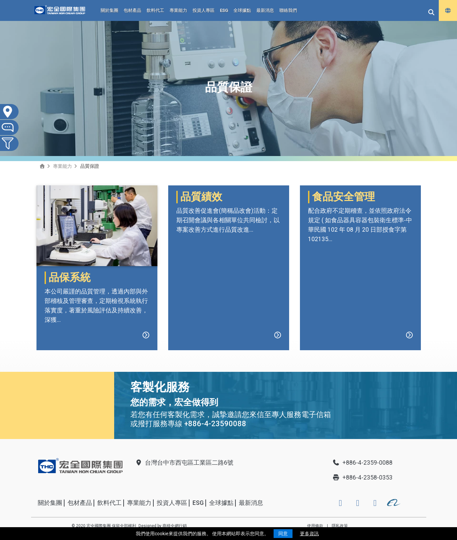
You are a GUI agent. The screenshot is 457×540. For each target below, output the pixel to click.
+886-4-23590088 (215, 423)
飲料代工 (155, 10)
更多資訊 (309, 533)
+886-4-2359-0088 (362, 462)
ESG (224, 10)
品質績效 (201, 277)
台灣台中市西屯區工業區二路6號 (184, 462)
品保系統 (70, 277)
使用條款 (315, 525)
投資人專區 (203, 10)
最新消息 (265, 10)
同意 (283, 533)
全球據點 (242, 10)
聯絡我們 (288, 10)
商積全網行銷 (174, 525)
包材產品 (132, 10)
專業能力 (178, 10)
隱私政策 (340, 525)
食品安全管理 (343, 277)
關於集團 (109, 10)
